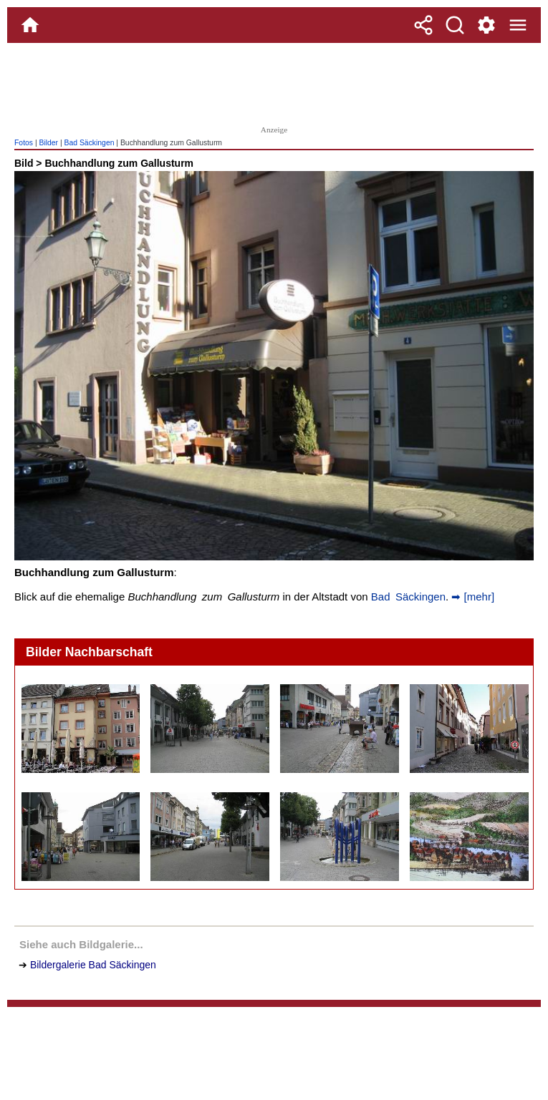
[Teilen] (423, 25)
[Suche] (455, 25)
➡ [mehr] (471, 596)
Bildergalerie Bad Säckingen (93, 964)
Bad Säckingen (89, 143)
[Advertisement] (274, 82)
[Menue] (518, 25)
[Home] (30, 25)
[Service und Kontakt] (486, 25)
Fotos (23, 143)
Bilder (48, 143)
